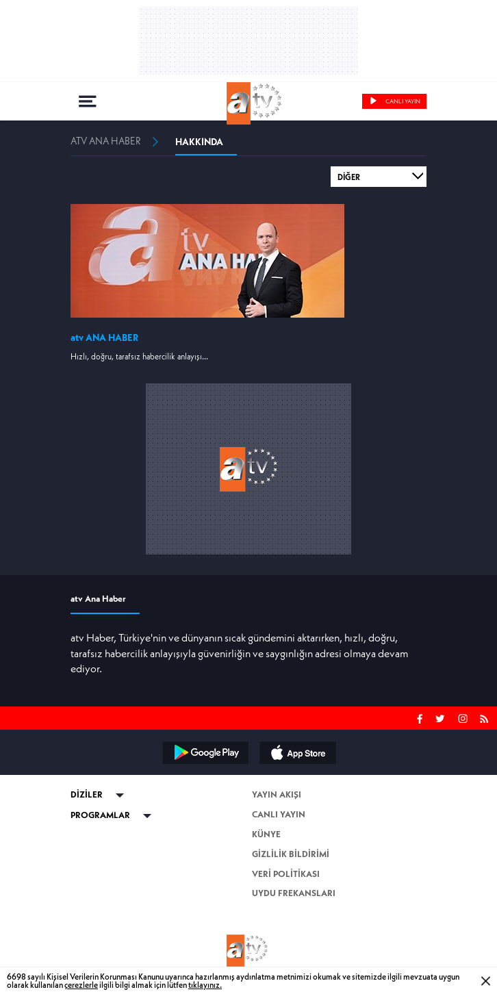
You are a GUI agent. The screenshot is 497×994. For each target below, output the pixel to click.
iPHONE (297, 752)
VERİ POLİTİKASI (286, 874)
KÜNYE (266, 834)
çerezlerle (81, 985)
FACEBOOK (420, 717)
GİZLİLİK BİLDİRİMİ (290, 854)
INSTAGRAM (464, 717)
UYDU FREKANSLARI (293, 893)
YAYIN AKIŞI (276, 794)
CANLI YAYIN (278, 814)
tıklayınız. (205, 985)
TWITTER (441, 717)
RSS (486, 717)
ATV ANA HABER (106, 141)
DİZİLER (87, 794)
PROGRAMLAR (100, 815)
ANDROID (204, 752)
